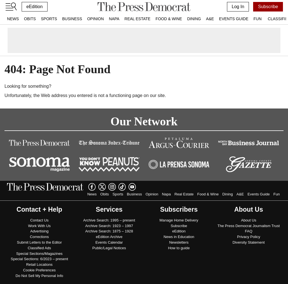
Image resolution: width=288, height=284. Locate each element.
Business (72, 19)
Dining (194, 19)
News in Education (178, 237)
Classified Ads (39, 248)
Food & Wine (169, 19)
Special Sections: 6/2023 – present (39, 259)
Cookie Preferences (39, 270)
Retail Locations (39, 264)
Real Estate (137, 19)
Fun (257, 19)
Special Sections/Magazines (39, 253)
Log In (238, 6)
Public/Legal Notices (109, 248)
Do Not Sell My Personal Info (39, 276)
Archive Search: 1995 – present (109, 220)
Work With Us (39, 226)
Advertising (39, 231)
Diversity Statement (249, 242)
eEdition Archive (109, 237)
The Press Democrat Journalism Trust (248, 226)
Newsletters (179, 242)
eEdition (34, 6)
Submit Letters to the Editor (39, 242)
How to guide (179, 248)
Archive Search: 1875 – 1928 (109, 231)
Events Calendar (109, 242)
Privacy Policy (248, 237)
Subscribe (268, 6)
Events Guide (233, 19)
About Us (248, 220)
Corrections (39, 237)
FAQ (248, 231)
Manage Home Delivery (178, 220)
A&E (210, 19)
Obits (30, 19)
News (13, 19)
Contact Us (39, 220)
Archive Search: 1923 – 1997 (109, 226)
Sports (49, 19)
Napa (114, 19)
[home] (144, 6)
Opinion (95, 19)
